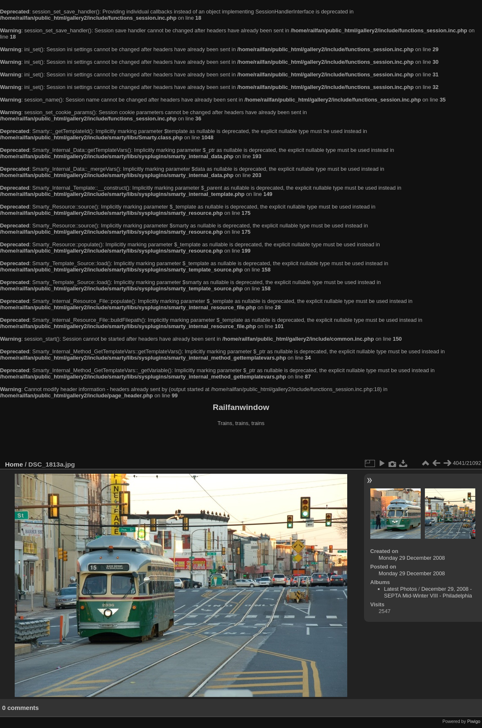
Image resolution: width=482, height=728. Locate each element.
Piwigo (473, 721)
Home (14, 464)
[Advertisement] (241, 444)
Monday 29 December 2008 (412, 558)
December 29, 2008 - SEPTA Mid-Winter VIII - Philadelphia (428, 592)
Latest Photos (400, 589)
